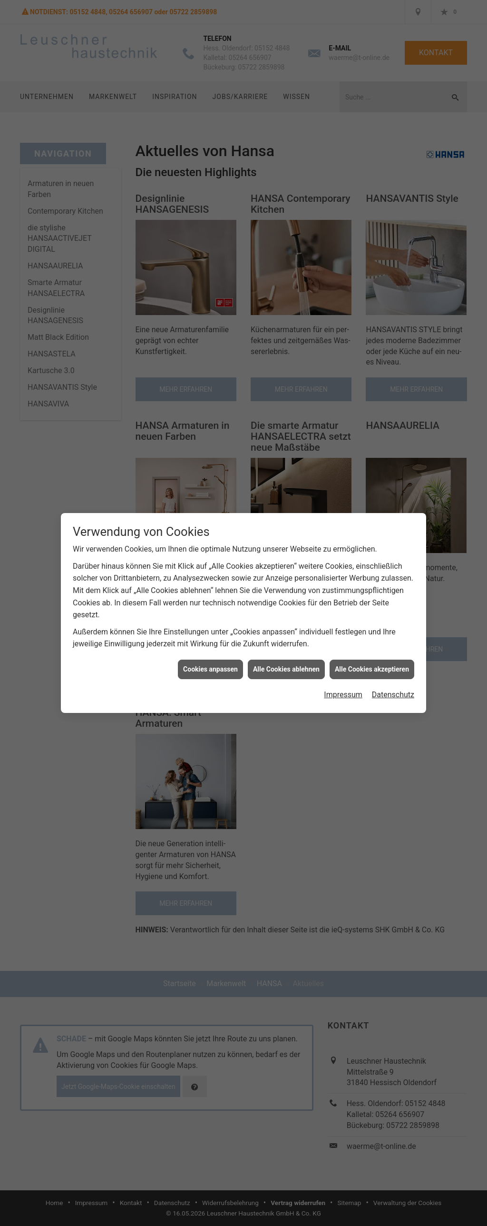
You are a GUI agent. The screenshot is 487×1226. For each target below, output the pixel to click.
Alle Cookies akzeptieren (372, 667)
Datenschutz (393, 693)
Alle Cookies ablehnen (286, 667)
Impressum (343, 693)
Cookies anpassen (210, 667)
